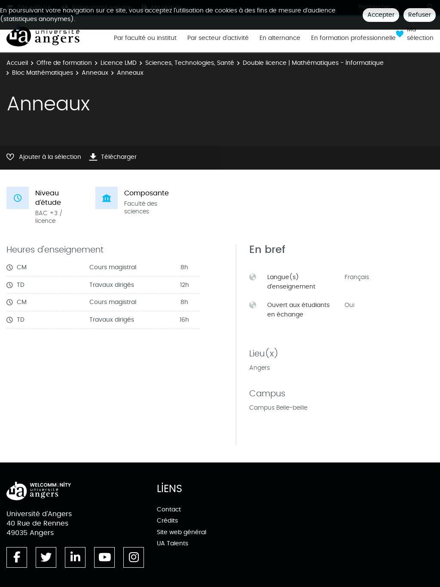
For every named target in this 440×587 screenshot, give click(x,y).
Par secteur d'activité (218, 38)
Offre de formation (64, 62)
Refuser (419, 14)
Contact (169, 509)
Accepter (380, 14)
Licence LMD (119, 62)
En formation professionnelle (353, 38)
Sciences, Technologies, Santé (189, 62)
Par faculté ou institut (145, 38)
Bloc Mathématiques (42, 72)
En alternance (280, 38)
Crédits (167, 520)
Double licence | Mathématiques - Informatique (313, 62)
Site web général (181, 532)
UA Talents (172, 543)
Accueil (17, 62)
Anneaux (95, 72)
